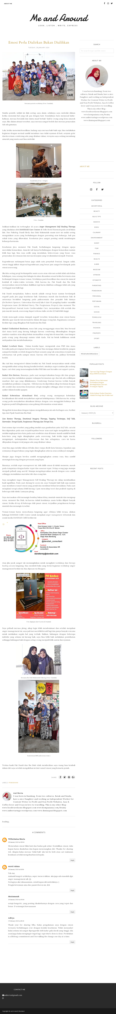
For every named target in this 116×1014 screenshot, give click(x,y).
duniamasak (13, 896)
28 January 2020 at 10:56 (16, 869)
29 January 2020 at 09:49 (16, 899)
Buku (96, 227)
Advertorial (96, 206)
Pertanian (96, 301)
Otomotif (97, 280)
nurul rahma (14, 866)
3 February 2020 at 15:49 (16, 921)
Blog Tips (97, 216)
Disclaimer (22, 1011)
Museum (96, 269)
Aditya (11, 918)
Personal (97, 296)
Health (97, 259)
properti (97, 333)
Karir (96, 264)
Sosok (97, 312)
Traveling (96, 322)
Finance (96, 254)
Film (96, 248)
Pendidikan (13, 783)
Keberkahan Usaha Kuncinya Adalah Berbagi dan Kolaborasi (101, 394)
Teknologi (96, 317)
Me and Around (58, 18)
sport (96, 338)
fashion (96, 328)
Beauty (97, 211)
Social (97, 307)
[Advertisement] (97, 143)
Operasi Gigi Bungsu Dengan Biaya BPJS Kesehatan (101, 373)
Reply (72, 860)
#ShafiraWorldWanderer (89, 354)
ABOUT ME (84, 166)
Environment (97, 238)
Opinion (96, 275)
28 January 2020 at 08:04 (16, 842)
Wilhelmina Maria (16, 839)
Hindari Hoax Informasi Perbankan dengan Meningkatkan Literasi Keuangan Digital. (99, 383)
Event (96, 243)
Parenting (96, 285)
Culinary (97, 232)
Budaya (97, 222)
